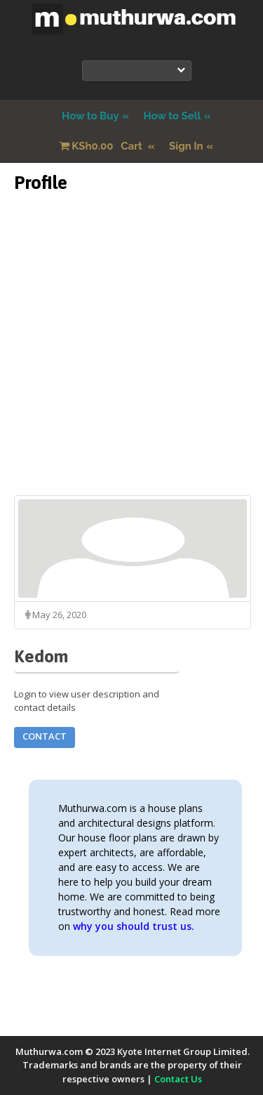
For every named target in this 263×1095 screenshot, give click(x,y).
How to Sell (172, 116)
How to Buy (90, 116)
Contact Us (178, 1079)
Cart (102, 146)
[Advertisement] (131, 363)
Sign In (186, 146)
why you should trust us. (133, 926)
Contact (44, 736)
